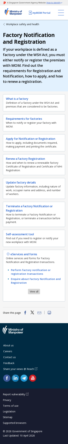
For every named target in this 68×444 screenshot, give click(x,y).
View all (34, 291)
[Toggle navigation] (61, 13)
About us (8, 345)
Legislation (9, 411)
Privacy (7, 400)
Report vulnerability (14, 394)
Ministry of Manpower (16, 332)
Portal (39, 13)
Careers (7, 351)
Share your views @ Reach (18, 369)
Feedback (8, 363)
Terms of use (10, 405)
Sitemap (7, 417)
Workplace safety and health (22, 24)
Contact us (9, 357)
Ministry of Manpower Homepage (14, 12)
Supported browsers (14, 423)
